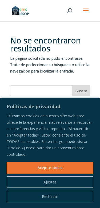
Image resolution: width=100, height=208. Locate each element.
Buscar (81, 90)
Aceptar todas (50, 167)
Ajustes (50, 182)
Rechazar (50, 196)
